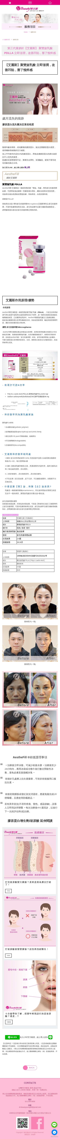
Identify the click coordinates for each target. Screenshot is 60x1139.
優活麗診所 (30, 12)
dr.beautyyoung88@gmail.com (30, 1107)
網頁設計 (27, 1134)
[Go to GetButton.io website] (54, 1136)
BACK (29, 1067)
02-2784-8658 (30, 1101)
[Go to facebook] (54, 1132)
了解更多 (8, 890)
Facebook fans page (37, 1123)
